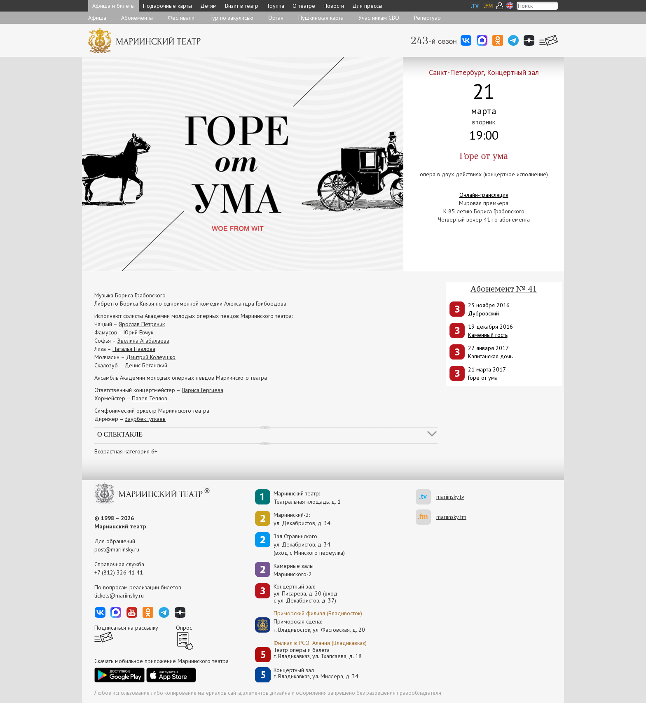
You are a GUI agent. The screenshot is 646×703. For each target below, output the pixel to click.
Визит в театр (241, 5)
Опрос (184, 627)
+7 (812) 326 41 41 (118, 572)
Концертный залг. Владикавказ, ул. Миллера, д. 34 (316, 673)
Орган (275, 17)
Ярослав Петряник (142, 324)
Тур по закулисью (231, 17)
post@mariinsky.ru (116, 549)
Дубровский (483, 313)
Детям (208, 5)
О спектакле (120, 434)
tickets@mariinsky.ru (119, 595)
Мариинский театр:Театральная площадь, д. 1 (307, 497)
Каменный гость (488, 335)
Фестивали (181, 17)
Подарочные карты (167, 5)
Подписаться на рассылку (126, 627)
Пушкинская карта (321, 17)
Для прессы (367, 5)
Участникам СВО (378, 17)
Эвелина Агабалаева (143, 340)
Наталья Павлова (133, 349)
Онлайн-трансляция (483, 195)
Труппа (275, 5)
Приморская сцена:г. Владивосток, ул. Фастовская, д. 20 (311, 625)
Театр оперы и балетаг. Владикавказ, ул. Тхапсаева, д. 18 (318, 653)
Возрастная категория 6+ (125, 451)
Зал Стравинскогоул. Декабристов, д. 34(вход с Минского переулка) (309, 544)
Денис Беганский (145, 365)
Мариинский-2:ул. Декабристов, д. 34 (302, 519)
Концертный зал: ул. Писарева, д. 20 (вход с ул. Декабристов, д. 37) (305, 593)
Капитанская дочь (490, 356)
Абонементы (137, 17)
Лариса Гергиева (202, 390)
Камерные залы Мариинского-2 (294, 570)
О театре (304, 5)
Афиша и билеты (113, 5)
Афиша (97, 17)
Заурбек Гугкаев (145, 419)
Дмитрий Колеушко (151, 357)
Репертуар (427, 17)
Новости (333, 5)
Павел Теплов (149, 398)
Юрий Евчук (138, 332)
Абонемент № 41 (503, 289)
